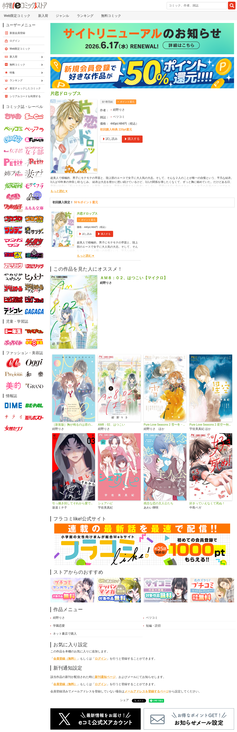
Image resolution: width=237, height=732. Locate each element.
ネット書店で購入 (65, 633)
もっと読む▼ (59, 191)
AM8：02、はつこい (111, 424)
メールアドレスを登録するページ (146, 691)
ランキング (85, 16)
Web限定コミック (17, 16)
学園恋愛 (59, 625)
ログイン (101, 658)
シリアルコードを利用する (25, 96)
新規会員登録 (17, 32)
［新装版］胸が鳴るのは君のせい (73, 424)
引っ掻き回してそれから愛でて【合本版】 (73, 503)
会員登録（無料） (65, 658)
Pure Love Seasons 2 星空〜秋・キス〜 (210, 424)
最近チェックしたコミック (25, 88)
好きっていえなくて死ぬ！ (207, 503)
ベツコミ (119, 116)
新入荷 (43, 16)
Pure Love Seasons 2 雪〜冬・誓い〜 (165, 424)
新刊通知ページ (105, 677)
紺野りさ (119, 109)
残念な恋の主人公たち (158, 503)
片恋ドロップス (87, 213)
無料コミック (111, 16)
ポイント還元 (127, 101)
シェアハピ (105, 503)
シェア (124, 700)
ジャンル (62, 16)
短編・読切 (153, 625)
